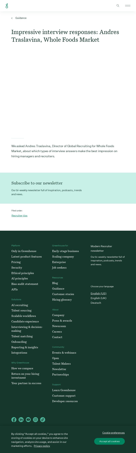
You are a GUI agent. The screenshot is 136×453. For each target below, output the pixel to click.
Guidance (18, 18)
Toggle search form (118, 5)
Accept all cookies (109, 441)
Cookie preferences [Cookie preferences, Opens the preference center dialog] (113, 432)
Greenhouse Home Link (7, 5)
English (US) (98, 293)
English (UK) (98, 298)
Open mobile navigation (127, 5)
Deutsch (96, 302)
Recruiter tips (19, 215)
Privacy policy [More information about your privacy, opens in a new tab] (42, 445)
